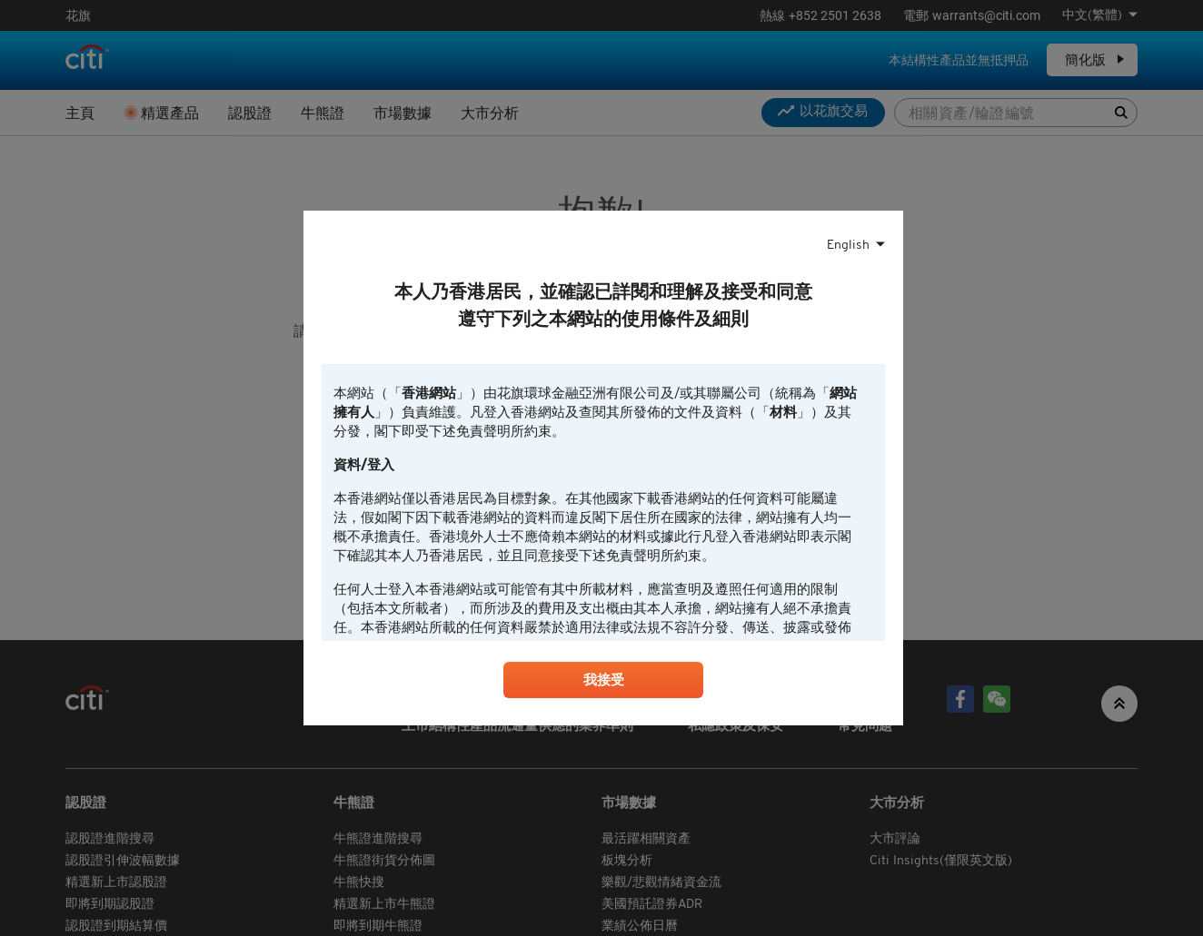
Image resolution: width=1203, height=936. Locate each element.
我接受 (603, 682)
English (848, 243)
